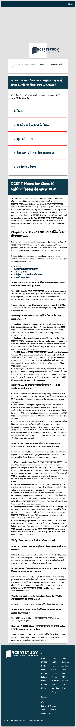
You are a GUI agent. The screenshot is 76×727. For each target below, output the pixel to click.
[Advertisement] (38, 25)
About (43, 702)
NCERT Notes (27, 64)
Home (13, 64)
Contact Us (45, 713)
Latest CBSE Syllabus (54, 662)
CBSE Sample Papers (54, 673)
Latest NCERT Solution (44, 673)
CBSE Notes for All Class (65, 662)
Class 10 (42, 64)
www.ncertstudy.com (19, 720)
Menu (70, 4)
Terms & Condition (49, 709)
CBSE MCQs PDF (63, 673)
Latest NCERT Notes (44, 684)
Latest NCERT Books (44, 662)
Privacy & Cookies (48, 706)
